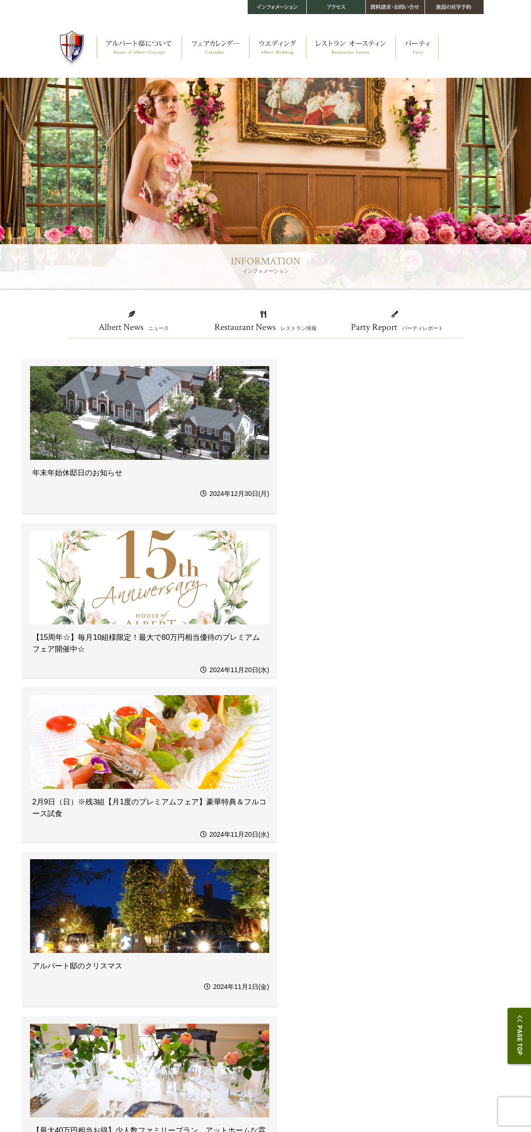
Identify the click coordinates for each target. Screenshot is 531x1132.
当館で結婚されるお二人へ (169, 1038)
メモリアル (153, 1021)
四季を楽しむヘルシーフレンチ (258, 948)
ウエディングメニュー (164, 987)
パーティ (330, 931)
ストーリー (59, 940)
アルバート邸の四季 (68, 982)
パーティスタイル (338, 940)
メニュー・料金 (242, 957)
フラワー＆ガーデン (162, 996)
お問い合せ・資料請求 (426, 940)
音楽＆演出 (153, 1013)
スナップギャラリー (162, 1047)
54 (302, 868)
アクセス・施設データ (426, 931)
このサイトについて (127, 1106)
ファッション (155, 1004)
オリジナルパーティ (162, 979)
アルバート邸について (75, 931)
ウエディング (158, 954)
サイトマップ (174, 1106)
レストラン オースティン (257, 931)
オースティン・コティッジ (75, 965)
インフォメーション (344, 979)
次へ (327, 868)
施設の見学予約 (418, 950)
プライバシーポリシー (70, 1106)
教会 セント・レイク (69, 957)
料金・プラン (155, 1030)
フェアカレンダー (163, 931)
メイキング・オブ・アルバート (80, 973)
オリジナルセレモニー (164, 971)
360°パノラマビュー (68, 990)
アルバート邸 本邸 (66, 948)
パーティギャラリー (340, 948)
